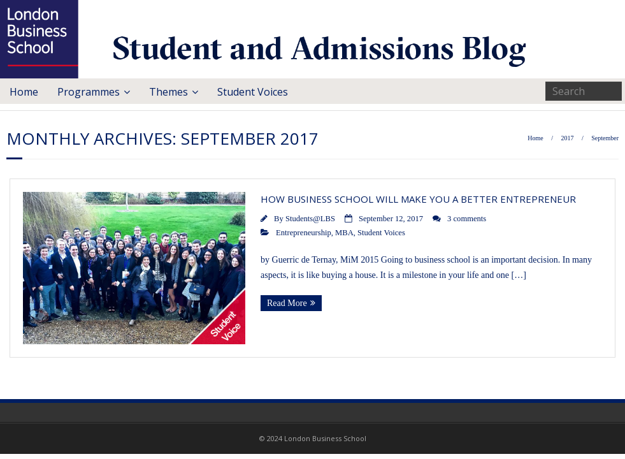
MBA (344, 232)
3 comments (466, 218)
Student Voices (252, 92)
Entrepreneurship (303, 232)
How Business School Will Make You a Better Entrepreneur (418, 199)
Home (24, 92)
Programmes (88, 92)
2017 (567, 138)
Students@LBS (310, 218)
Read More (287, 303)
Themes (168, 92)
